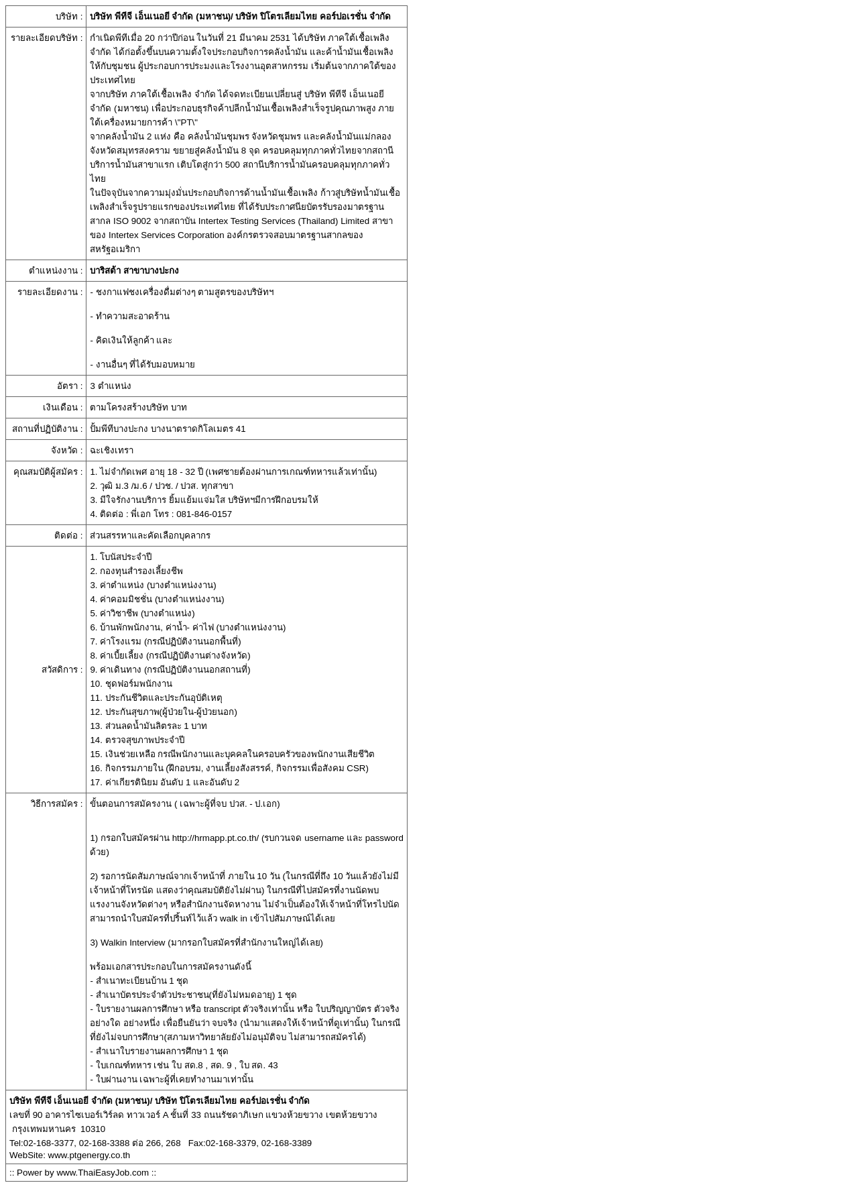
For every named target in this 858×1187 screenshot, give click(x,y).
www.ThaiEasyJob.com (102, 1173)
